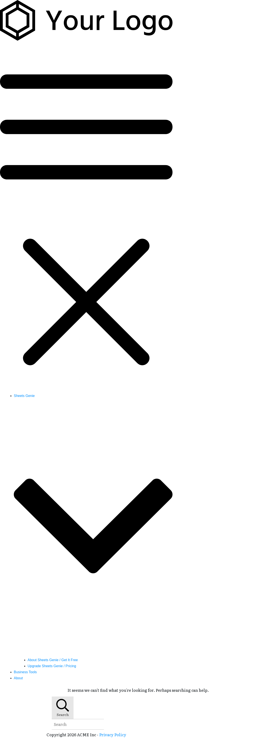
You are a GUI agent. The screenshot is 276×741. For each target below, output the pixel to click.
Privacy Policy (112, 735)
